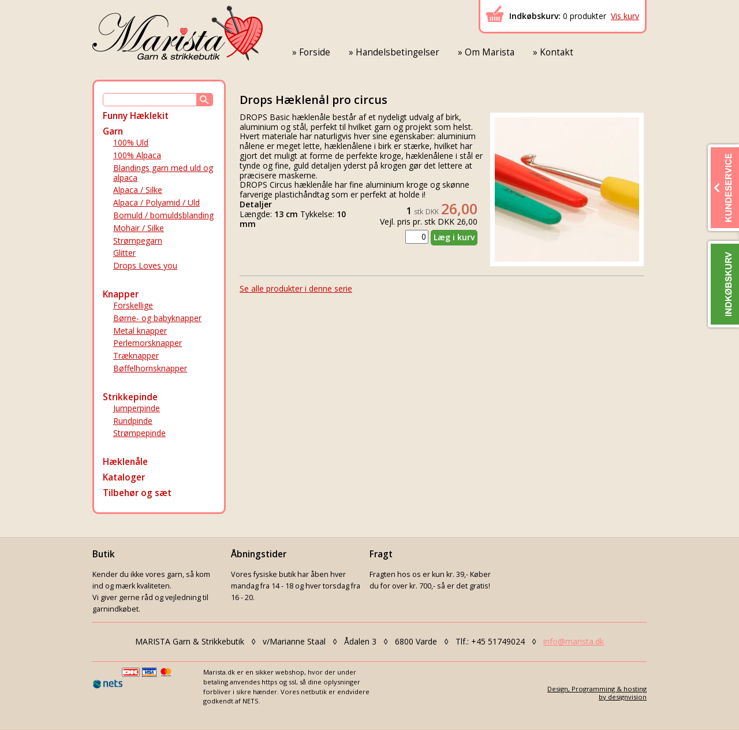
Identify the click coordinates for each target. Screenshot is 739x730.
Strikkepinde (130, 397)
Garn (113, 131)
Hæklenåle (125, 462)
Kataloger (124, 477)
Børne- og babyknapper (157, 317)
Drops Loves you (145, 265)
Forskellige (133, 305)
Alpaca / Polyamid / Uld (156, 202)
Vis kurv (625, 15)
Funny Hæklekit (136, 116)
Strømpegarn (137, 240)
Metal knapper (140, 330)
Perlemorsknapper (147, 342)
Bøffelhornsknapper (150, 368)
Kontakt (556, 52)
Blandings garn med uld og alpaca (163, 172)
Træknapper (136, 355)
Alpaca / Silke (137, 189)
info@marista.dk (573, 641)
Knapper (121, 294)
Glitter (124, 252)
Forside (314, 52)
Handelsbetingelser (397, 52)
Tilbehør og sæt (137, 493)
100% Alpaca (137, 155)
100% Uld (130, 142)
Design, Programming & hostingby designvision (597, 692)
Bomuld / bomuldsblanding (163, 215)
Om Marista (489, 52)
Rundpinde (132, 420)
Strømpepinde (139, 432)
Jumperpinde (136, 408)
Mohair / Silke (138, 227)
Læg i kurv (454, 237)
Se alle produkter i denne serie (296, 288)
